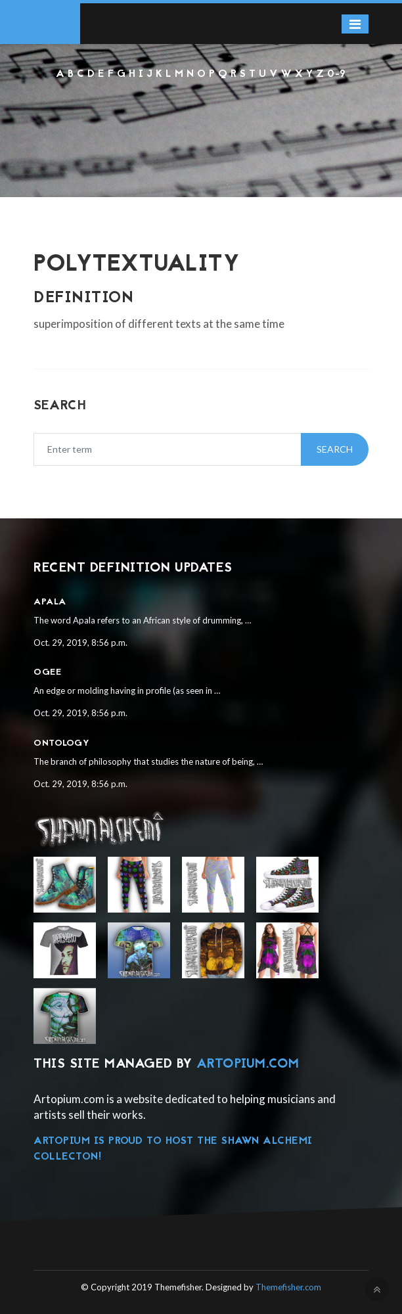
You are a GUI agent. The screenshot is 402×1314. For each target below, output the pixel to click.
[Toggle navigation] (355, 24)
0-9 (336, 74)
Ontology (61, 743)
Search (335, 449)
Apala (50, 602)
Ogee (47, 672)
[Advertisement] (201, 117)
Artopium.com (248, 1064)
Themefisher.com (288, 1287)
